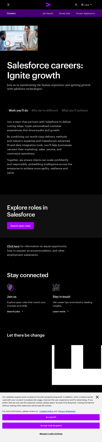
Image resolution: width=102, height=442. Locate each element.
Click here (13, 246)
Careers (11, 13)
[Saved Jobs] (64, 13)
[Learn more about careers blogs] (61, 311)
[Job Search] (47, 13)
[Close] (97, 397)
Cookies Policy (46, 411)
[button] (20, 225)
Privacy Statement (66, 411)
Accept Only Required (51, 426)
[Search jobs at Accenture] (15, 311)
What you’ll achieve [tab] (75, 110)
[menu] (8, 4)
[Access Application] (85, 13)
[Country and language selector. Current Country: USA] (87, 4)
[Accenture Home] (48, 4)
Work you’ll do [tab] (19, 110)
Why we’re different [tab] (44, 110)
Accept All (51, 417)
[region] (51, 417)
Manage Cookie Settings (51, 434)
